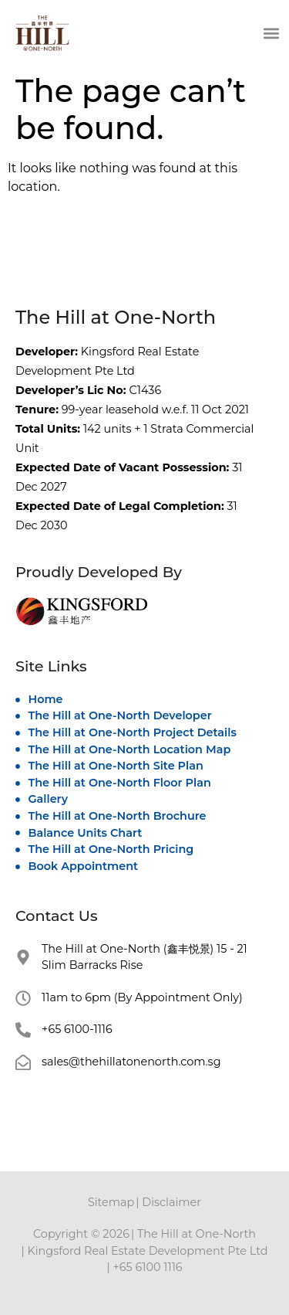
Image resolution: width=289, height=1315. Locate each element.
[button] (271, 33)
